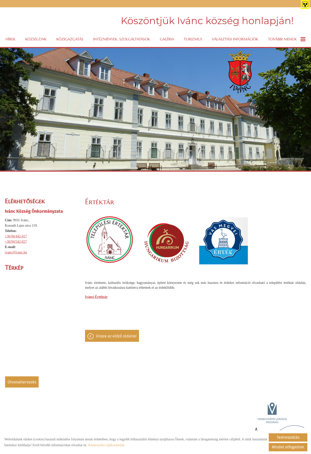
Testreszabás (288, 437)
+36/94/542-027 (16, 241)
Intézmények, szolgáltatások (121, 39)
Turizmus (193, 39)
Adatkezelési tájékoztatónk (106, 445)
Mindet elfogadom (288, 447)
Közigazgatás (69, 39)
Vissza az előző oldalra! (116, 336)
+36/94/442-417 (16, 236)
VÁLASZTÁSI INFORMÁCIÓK (235, 39)
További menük (286, 39)
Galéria (167, 39)
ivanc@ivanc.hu (16, 252)
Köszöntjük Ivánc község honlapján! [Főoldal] (207, 21)
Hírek (11, 39)
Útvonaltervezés (22, 382)
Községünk (36, 39)
